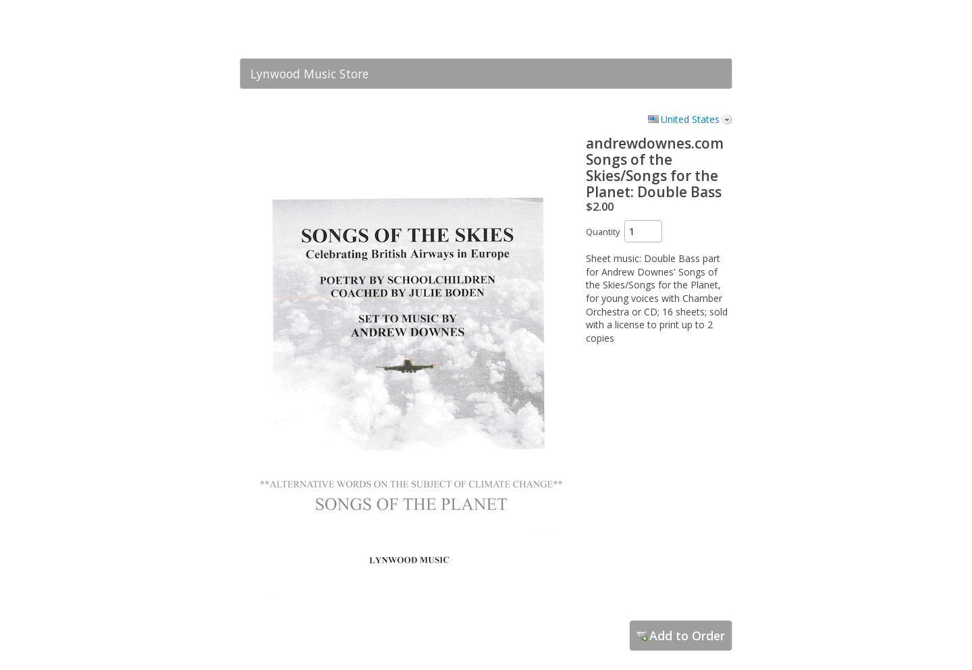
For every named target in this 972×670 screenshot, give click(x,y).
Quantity (603, 232)
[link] (695, 29)
